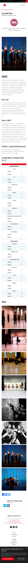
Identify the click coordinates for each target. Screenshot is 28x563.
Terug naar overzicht (8, 9)
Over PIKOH (14, 539)
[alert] (14, 555)
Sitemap (14, 545)
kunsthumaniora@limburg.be (14, 522)
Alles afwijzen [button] (21, 558)
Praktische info (14, 543)
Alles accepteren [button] (7, 558)
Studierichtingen (14, 534)
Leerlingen (14, 541)
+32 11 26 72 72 (14, 520)
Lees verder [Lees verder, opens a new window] (14, 556)
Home (14, 532)
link (17, 153)
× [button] (26, 548)
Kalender (14, 536)
